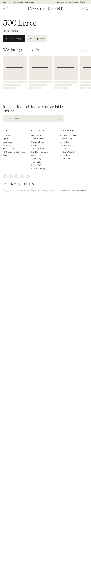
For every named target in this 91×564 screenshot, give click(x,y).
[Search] (8, 8)
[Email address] (29, 118)
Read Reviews (29, 2)
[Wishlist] (82, 8)
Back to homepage (14, 38)
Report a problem (37, 38)
